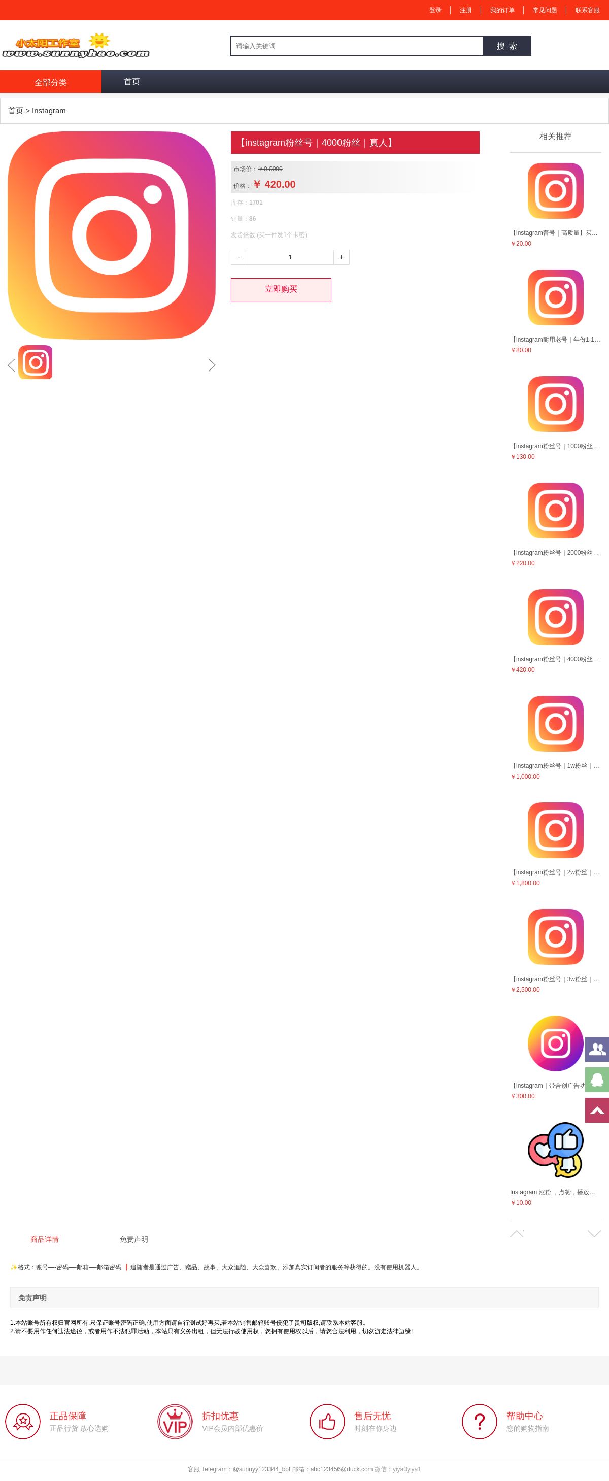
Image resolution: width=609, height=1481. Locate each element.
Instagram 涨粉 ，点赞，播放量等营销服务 (555, 1192)
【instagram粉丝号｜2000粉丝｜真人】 (555, 552)
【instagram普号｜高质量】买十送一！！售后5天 (555, 233)
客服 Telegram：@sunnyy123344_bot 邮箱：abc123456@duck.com (281, 1469)
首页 (132, 81)
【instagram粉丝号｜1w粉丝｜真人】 (555, 765)
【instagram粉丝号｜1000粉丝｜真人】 (555, 446)
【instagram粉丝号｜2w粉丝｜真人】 (555, 872)
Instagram (49, 110)
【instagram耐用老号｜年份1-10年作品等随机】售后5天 (555, 339)
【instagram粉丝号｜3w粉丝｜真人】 (555, 979)
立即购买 (281, 289)
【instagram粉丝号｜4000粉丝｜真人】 (555, 659)
